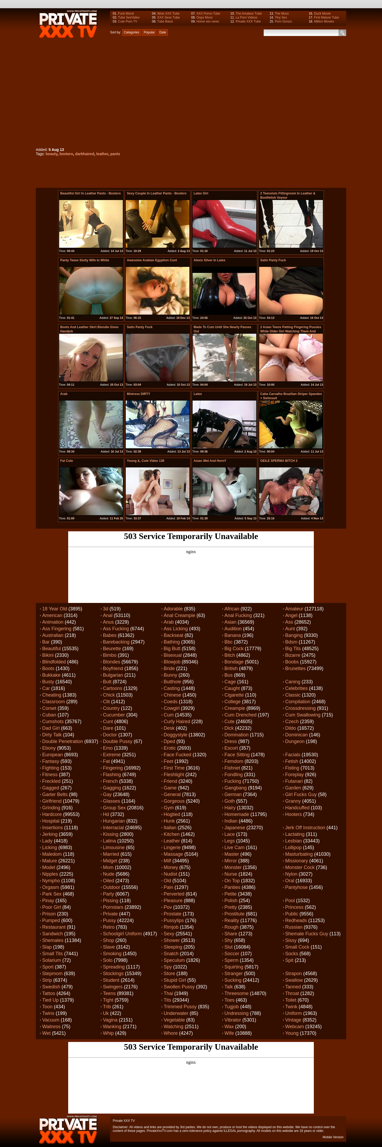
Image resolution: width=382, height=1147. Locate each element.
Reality (231, 920)
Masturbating (299, 854)
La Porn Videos (246, 17)
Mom (108, 867)
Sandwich (52, 933)
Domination (236, 734)
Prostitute (234, 913)
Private (110, 913)
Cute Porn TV (127, 21)
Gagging (112, 787)
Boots (48, 668)
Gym (169, 807)
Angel (291, 615)
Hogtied (172, 814)
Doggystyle (175, 734)
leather (102, 154)
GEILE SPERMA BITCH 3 (278, 461)
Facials (292, 754)
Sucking (232, 980)
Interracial (113, 827)
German (233, 794)
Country (111, 708)
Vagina (110, 1020)
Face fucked (177, 754)
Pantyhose (296, 887)
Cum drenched (240, 715)
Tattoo (48, 993)
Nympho (51, 880)
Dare (108, 728)
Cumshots (53, 721)
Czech (292, 721)
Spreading (114, 967)
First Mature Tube (326, 17)
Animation (52, 622)
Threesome (236, 993)
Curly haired (177, 721)
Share (230, 933)
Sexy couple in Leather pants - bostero (156, 193)
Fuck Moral (126, 13)
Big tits (293, 648)
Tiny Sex (281, 17)
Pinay (48, 900)
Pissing (110, 900)
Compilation (297, 701)
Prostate (172, 913)
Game (170, 787)
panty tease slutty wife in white (84, 260)
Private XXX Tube (248, 21)
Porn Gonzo (283, 21)
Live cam (234, 847)
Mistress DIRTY (138, 394)
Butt (107, 681)
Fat (106, 761)
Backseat (173, 635)
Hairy (230, 807)
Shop (108, 940)
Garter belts (55, 794)
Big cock (234, 648)
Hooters (293, 814)
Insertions (52, 827)
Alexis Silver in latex (209, 260)
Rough (231, 927)
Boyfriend (113, 668)
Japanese (234, 827)
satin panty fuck (273, 260)
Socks (291, 953)
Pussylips (174, 920)
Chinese (172, 695)
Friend (170, 781)
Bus (228, 675)
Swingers (113, 986)
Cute (229, 721)
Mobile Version (333, 1137)
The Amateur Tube (249, 13)
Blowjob (172, 661)
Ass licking (176, 628)
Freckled (51, 781)
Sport (48, 967)
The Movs (282, 13)
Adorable (173, 608)
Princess (294, 907)
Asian (230, 622)
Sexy (169, 933)
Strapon (293, 973)
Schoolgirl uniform (122, 933)
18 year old (54, 608)
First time (174, 768)
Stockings (113, 973)
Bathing (172, 642)
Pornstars (113, 907)
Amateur (294, 608)
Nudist (170, 874)
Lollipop (293, 847)
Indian (230, 821)
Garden (293, 787)
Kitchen (172, 834)
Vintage (293, 1020)
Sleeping (173, 947)
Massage (173, 854)
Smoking (112, 953)
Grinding (51, 807)
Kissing (110, 834)
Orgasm (50, 887)
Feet (168, 761)
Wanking (112, 1026)
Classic (293, 695)
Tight (108, 1000)
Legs (229, 841)
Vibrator (232, 1020)
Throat (292, 993)
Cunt (108, 721)
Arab (169, 622)
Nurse (230, 874)
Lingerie (172, 847)
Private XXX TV (124, 1121)
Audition (233, 628)
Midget (110, 860)
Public (291, 913)
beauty (51, 154)
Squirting (233, 967)
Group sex (114, 807)
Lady (47, 841)
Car (46, 688)
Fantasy (50, 761)
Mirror (230, 860)
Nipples (50, 874)
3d (105, 608)
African (231, 608)
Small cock (297, 947)
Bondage (234, 661)
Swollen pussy (179, 986)
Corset (49, 708)
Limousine (114, 847)
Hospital (50, 821)
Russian (293, 927)
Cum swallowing (302, 715)
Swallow (294, 980)
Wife (229, 1033)
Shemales (52, 940)
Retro (109, 927)
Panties (232, 887)
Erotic (170, 748)
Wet (46, 1033)
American (52, 615)
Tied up (50, 1000)
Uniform (293, 1013)
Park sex (52, 894)
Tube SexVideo (129, 17)
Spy (168, 967)
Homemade (236, 814)
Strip (47, 980)
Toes (229, 1000)
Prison (49, 913)
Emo (108, 748)
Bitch (229, 655)
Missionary (296, 860)
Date (162, 32)
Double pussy (117, 741)
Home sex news (207, 21)
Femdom (233, 761)
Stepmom (52, 973)
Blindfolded (54, 661)
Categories (131, 32)
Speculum (174, 960)
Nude (108, 874)
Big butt (172, 648)
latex (198, 394)
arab (63, 394)
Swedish (51, 986)
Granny (293, 801)
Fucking (232, 781)
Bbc (228, 642)
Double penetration (62, 741)
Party (108, 894)
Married (111, 854)
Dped (169, 741)
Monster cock (300, 867)
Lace (229, 834)
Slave (109, 947)
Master (231, 854)
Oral (289, 880)
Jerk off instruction (305, 827)
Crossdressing (300, 708)
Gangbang (235, 787)
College (232, 701)
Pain (168, 887)
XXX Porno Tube (208, 13)
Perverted (174, 894)
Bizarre (292, 655)
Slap (47, 947)
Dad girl (51, 728)
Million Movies (324, 21)
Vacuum (50, 1020)
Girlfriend (52, 801)
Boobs (292, 661)
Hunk (169, 821)
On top (232, 880)
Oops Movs (204, 17)
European (52, 754)
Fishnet (232, 768)
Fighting (50, 768)
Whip (108, 1033)
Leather (172, 841)
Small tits (52, 953)
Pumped (51, 920)
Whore (171, 1033)
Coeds (170, 701)
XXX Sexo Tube (168, 17)
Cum (169, 715)
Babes (109, 635)
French (110, 781)
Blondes (111, 661)
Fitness (50, 774)
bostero (66, 154)
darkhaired (84, 154)
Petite (230, 894)
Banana (232, 635)
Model (48, 867)
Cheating (51, 695)
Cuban (49, 715)
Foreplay (294, 774)
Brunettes (295, 668)
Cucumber (114, 715)
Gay (107, 794)
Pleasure (173, 900)
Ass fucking (116, 628)
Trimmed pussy (180, 1006)
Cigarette (234, 695)
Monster (233, 867)
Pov (168, 907)
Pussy (109, 920)
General (172, 794)
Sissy (291, 940)
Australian (52, 635)
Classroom (53, 701)
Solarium (51, 960)
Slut (228, 947)
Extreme (112, 754)
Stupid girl (175, 980)
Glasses (111, 801)
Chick (109, 695)
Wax (229, 1026)
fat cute (66, 461)
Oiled (108, 880)
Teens (109, 993)
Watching (173, 1026)
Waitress (51, 1026)
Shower (172, 940)
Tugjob (231, 1006)
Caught (232, 688)
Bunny (170, 675)
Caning (292, 681)
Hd (106, 814)
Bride (169, 668)
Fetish (291, 761)
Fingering (113, 768)
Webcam (294, 1026)
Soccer (231, 953)
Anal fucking (238, 615)
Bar (46, 642)
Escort (231, 748)
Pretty (230, 907)
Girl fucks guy (301, 794)
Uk (106, 1013)
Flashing (112, 774)
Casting (172, 688)
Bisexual (173, 655)
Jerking (50, 834)
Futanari (294, 781)
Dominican (296, 734)
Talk (228, 986)
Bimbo (109, 655)
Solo (107, 960)
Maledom (52, 854)
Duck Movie (322, 13)
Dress (230, 741)
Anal (107, 615)
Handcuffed (297, 807)
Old (167, 880)
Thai (168, 993)
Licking (49, 847)
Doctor (110, 734)
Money (171, 867)
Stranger (233, 973)
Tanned (293, 986)
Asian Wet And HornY (210, 461)
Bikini (48, 655)
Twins (48, 1013)
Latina (109, 841)
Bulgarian (113, 675)
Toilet (290, 1000)
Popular (149, 32)
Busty (48, 681)
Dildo (290, 728)
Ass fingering (56, 628)
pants (115, 154)
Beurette (112, 648)
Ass (289, 622)
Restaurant (54, 927)
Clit (106, 701)
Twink (291, 1006)
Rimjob (171, 927)
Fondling (233, 774)
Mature (49, 860)
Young (291, 1033)
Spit (289, 960)
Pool (290, 900)
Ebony (49, 748)
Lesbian (293, 841)
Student (111, 980)
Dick (229, 728)
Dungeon (295, 741)
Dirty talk (52, 734)
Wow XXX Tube (168, 13)
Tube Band (165, 21)
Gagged (50, 787)
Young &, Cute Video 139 (145, 461)
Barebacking (116, 642)
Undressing (236, 1013)
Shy (228, 940)
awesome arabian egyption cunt (152, 260)
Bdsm (291, 642)
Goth (229, 801)
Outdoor (111, 887)
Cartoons (112, 688)
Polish (230, 900)
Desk (169, 728)
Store (169, 973)
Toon (47, 1006)
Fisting (292, 768)
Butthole (172, 681)
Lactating (295, 834)
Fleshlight (174, 774)
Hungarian (114, 821)
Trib (107, 1006)
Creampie (234, 708)
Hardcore (52, 814)
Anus (108, 622)
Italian (170, 827)
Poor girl (51, 907)
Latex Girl (201, 193)
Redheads (296, 920)
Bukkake (51, 675)
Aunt (290, 628)
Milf (167, 860)
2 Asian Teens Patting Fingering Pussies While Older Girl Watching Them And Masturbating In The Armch (290, 331)
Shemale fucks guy (306, 933)
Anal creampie (179, 615)
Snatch (171, 953)
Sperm (231, 960)
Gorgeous (174, 801)
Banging (294, 635)
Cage (230, 681)
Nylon (291, 874)
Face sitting (237, 754)
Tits (167, 1000)
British (231, 668)
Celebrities (296, 688)
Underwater (176, 1013)
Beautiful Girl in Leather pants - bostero (90, 193)
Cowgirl (172, 708)
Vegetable (174, 1020)
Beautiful (51, 648)
